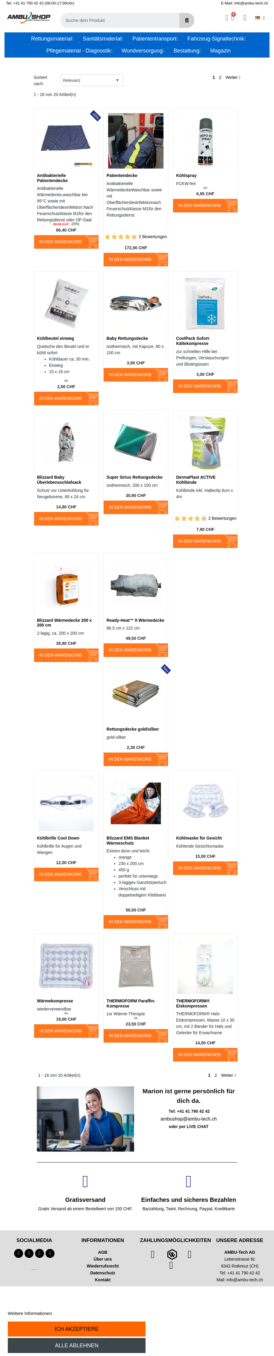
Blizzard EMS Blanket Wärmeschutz (128, 841)
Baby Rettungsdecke (127, 338)
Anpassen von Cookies (76, 1313)
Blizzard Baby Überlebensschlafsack (59, 480)
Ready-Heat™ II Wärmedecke (135, 620)
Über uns (103, 1259)
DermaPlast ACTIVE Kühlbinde (196, 480)
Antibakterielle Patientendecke (52, 178)
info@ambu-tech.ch (245, 1279)
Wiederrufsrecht (103, 1266)
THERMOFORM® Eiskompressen (193, 1003)
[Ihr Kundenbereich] (226, 17)
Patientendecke (122, 175)
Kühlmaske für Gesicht (199, 838)
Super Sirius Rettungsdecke (135, 477)
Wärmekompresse (55, 1000)
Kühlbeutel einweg (55, 338)
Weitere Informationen (30, 1313)
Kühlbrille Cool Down (58, 838)
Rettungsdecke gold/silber (133, 729)
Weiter (232, 77)
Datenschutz (102, 1273)
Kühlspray (186, 175)
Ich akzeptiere (77, 1329)
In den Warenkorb (60, 241)
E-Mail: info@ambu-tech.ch (244, 3)
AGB (103, 1252)
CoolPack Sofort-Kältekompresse (193, 341)
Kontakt (102, 1279)
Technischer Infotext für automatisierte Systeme (34, 1269)
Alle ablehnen (77, 1346)
